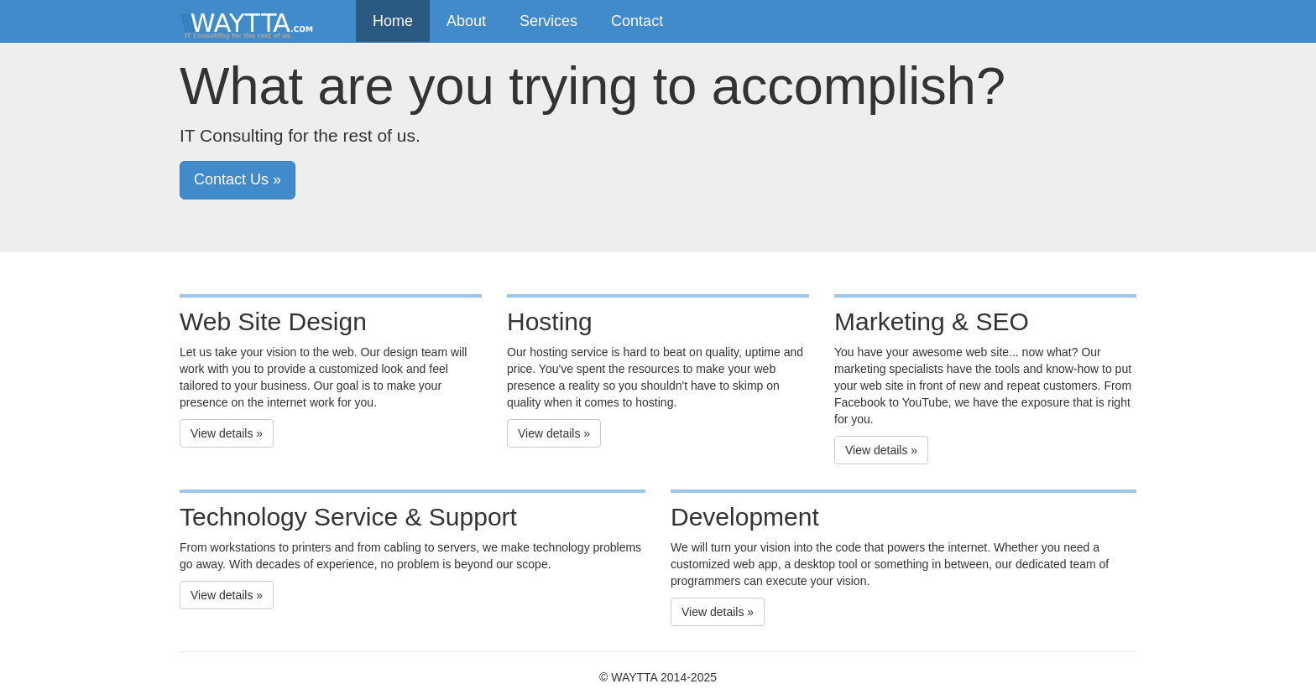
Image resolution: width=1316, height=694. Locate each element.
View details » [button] (227, 433)
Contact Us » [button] (237, 179)
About (466, 21)
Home (393, 21)
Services (548, 21)
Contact (637, 21)
